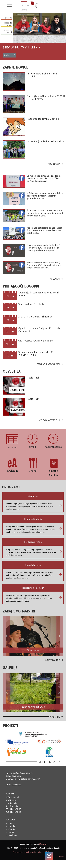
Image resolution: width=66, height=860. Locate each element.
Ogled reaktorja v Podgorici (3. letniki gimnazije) (39, 329)
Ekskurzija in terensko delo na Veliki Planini (38, 294)
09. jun (10, 307)
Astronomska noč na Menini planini (42, 75)
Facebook (54, 278)
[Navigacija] (9, 6)
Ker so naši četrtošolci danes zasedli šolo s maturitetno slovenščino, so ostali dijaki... (44, 230)
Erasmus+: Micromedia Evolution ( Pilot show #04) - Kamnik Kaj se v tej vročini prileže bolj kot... (44, 265)
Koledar (12, 826)
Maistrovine (52, 660)
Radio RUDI (33, 398)
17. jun (10, 355)
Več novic (54, 164)
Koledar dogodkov (48, 364)
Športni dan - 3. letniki (31, 304)
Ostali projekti (48, 762)
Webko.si (43, 844)
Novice (11, 832)
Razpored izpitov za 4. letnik (43, 118)
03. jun (10, 296)
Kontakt (11, 823)
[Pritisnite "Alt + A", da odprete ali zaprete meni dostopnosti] (49, 856)
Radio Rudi (33, 377)
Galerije (55, 716)
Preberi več (9, 55)
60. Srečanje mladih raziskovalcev (45, 141)
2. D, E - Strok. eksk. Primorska (35, 316)
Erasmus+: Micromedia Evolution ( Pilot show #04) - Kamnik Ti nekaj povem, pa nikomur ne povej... (43, 248)
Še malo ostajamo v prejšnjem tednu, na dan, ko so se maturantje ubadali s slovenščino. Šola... (45, 213)
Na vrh (61, 856)
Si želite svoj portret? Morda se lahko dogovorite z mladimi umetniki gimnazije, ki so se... (45, 196)
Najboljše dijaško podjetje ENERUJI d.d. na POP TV (46, 98)
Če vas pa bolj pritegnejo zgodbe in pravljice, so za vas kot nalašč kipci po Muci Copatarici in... (44, 178)
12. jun (10, 331)
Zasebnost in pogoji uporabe (24, 852)
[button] (6, 636)
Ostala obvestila (49, 420)
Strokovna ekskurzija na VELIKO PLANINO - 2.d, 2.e (35, 353)
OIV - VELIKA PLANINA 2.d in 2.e (35, 340)
